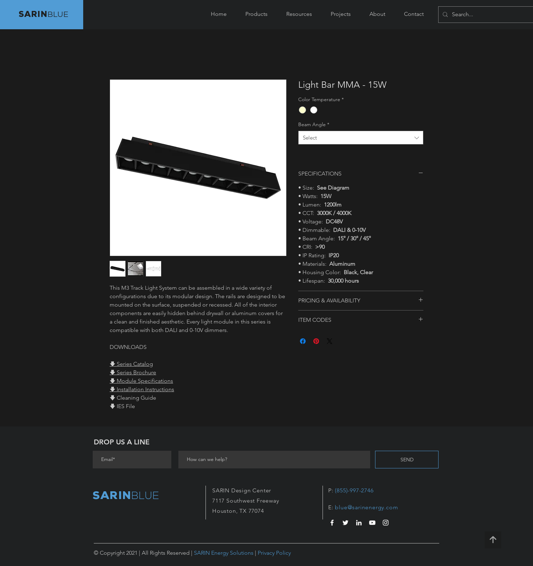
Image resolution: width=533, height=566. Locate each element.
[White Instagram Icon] (386, 523)
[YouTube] (372, 523)
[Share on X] (329, 341)
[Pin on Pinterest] (316, 341)
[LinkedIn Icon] (359, 523)
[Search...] (491, 15)
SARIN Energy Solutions (223, 552)
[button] (256, 13)
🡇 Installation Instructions (142, 389)
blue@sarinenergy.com (366, 507)
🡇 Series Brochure (133, 372)
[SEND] (407, 459)
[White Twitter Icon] (345, 523)
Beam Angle (313, 124)
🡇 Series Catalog (131, 364)
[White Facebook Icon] (332, 523)
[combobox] (360, 137)
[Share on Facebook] (303, 341)
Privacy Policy (274, 552)
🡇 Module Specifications (141, 380)
